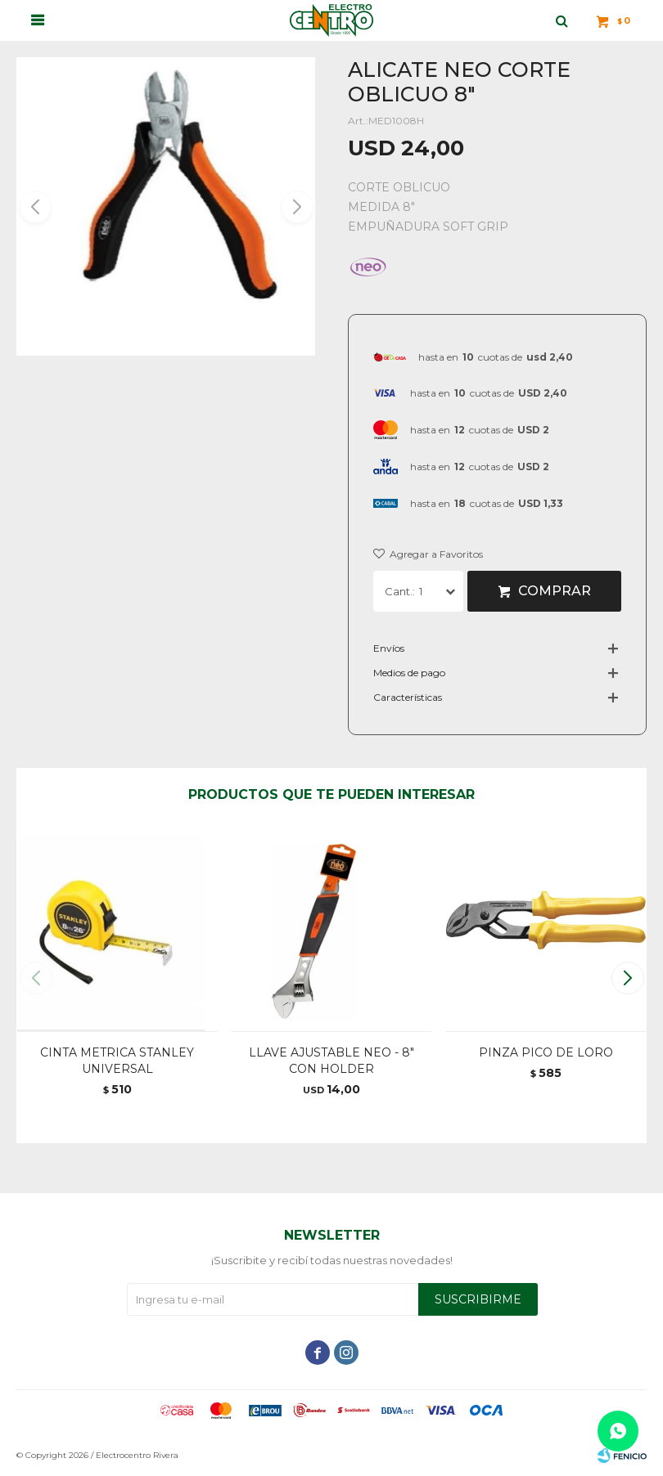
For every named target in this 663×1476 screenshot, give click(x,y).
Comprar (554, 591)
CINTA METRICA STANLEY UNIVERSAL (117, 1060)
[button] (296, 207)
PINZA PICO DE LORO (546, 1052)
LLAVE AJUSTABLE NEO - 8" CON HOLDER (331, 1060)
